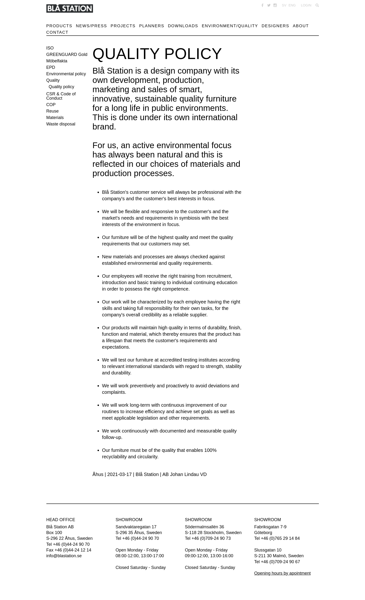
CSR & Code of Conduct (61, 96)
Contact (57, 32)
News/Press (91, 26)
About (301, 26)
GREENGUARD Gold (66, 54)
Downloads (183, 26)
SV (284, 5)
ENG (292, 5)
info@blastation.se (64, 555)
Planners (151, 26)
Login (306, 5)
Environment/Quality (230, 26)
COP (51, 105)
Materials (55, 117)
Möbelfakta (56, 61)
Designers (275, 26)
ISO (50, 48)
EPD (50, 67)
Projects (123, 26)
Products (59, 26)
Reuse (52, 111)
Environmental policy (66, 74)
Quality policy (61, 87)
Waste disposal (60, 124)
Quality (53, 80)
